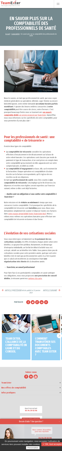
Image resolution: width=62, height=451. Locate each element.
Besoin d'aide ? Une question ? (31, 421)
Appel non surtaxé (31, 409)
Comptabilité (15, 34)
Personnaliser (32, 448)
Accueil (7, 34)
